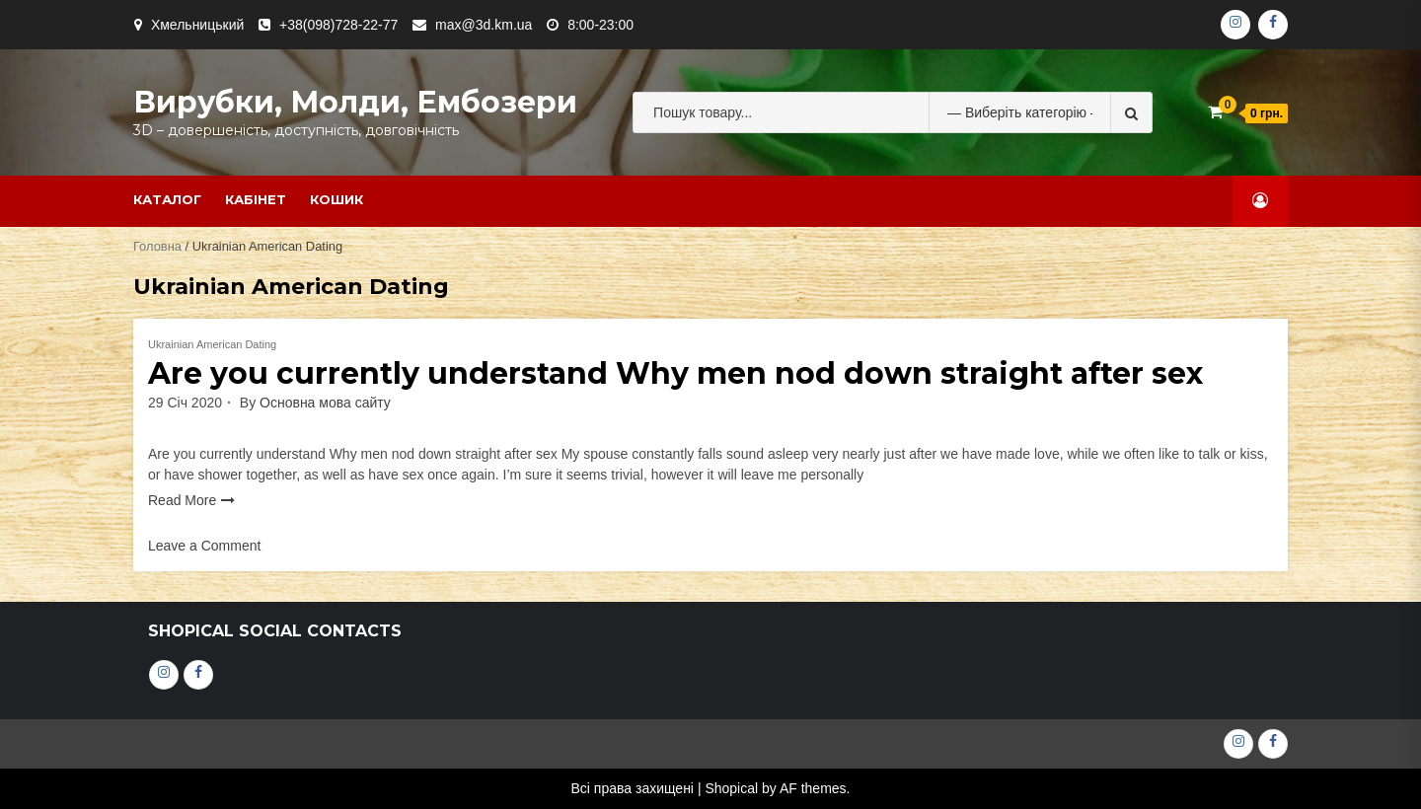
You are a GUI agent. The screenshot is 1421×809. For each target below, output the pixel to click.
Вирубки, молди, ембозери (355, 102)
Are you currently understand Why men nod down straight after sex (675, 373)
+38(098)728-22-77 (338, 25)
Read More (182, 500)
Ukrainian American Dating (212, 344)
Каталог (167, 199)
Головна (157, 246)
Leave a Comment (204, 545)
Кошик (336, 199)
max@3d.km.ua (483, 25)
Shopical (731, 788)
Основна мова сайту (325, 402)
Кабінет (255, 199)
